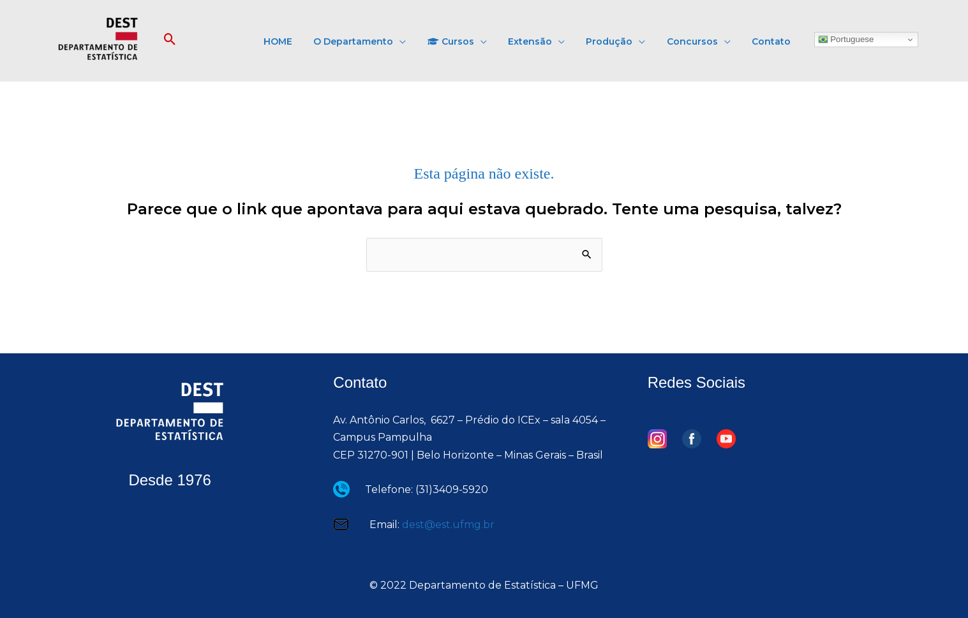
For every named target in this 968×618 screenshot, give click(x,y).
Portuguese (846, 39)
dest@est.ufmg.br (448, 525)
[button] (170, 40)
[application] (446, 40)
